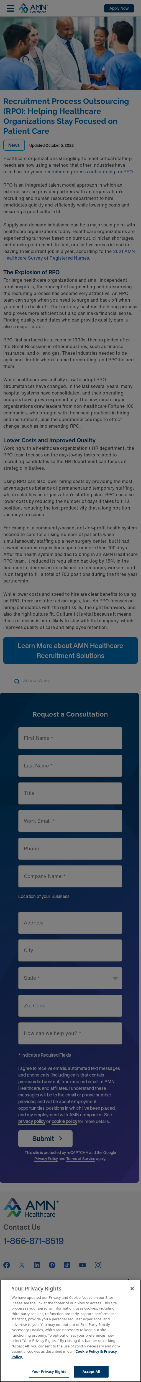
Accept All (91, 1371)
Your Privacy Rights (49, 1371)
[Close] (132, 1288)
